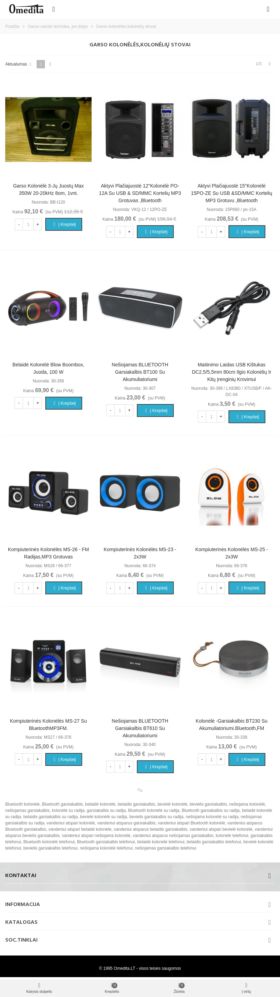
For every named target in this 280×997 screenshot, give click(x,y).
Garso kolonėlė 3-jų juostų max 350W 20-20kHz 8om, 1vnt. (48, 189)
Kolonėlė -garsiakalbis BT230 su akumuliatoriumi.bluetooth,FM (231, 724)
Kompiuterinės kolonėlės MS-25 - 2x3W (231, 553)
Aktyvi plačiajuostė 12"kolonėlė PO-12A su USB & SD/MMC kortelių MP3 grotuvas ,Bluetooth (140, 193)
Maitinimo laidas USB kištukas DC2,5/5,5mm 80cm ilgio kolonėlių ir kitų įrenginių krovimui (231, 372)
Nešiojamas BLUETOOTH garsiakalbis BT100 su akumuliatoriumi (140, 372)
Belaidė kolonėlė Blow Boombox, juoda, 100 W (48, 368)
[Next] (269, 64)
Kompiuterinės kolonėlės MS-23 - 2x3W (140, 553)
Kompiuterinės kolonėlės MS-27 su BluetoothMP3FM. (48, 724)
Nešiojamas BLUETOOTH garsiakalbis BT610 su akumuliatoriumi (140, 728)
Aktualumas (18, 64)
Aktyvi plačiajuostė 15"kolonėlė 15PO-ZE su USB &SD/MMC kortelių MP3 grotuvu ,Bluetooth (231, 193)
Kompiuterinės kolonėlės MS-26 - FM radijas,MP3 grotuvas (48, 553)
